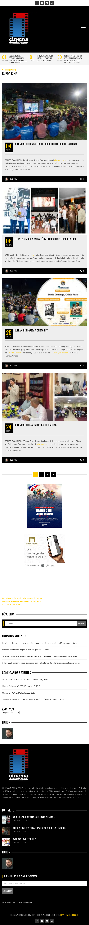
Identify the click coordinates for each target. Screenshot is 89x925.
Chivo (4, 679)
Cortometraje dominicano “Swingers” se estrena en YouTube (39, 827)
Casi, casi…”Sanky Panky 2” (24, 839)
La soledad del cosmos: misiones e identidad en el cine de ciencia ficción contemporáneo (18, 60)
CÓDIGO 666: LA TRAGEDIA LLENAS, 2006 (29, 679)
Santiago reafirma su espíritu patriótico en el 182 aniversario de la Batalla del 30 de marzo (73, 60)
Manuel (5, 693)
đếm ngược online (9, 699)
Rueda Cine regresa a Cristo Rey (31, 330)
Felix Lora (13, 179)
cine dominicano (61, 160)
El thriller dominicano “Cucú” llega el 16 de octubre (42, 699)
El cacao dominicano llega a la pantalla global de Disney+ (45, 58)
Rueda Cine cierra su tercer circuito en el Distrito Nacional (46, 144)
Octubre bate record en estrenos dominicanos (34, 816)
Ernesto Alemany (14, 352)
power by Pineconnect (69, 915)
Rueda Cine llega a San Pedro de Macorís (35, 425)
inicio (31, 255)
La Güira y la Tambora (60, 352)
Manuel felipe (8, 686)
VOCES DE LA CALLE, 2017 (29, 686)
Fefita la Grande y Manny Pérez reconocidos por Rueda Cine (45, 239)
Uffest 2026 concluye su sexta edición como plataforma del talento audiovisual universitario (41, 663)
